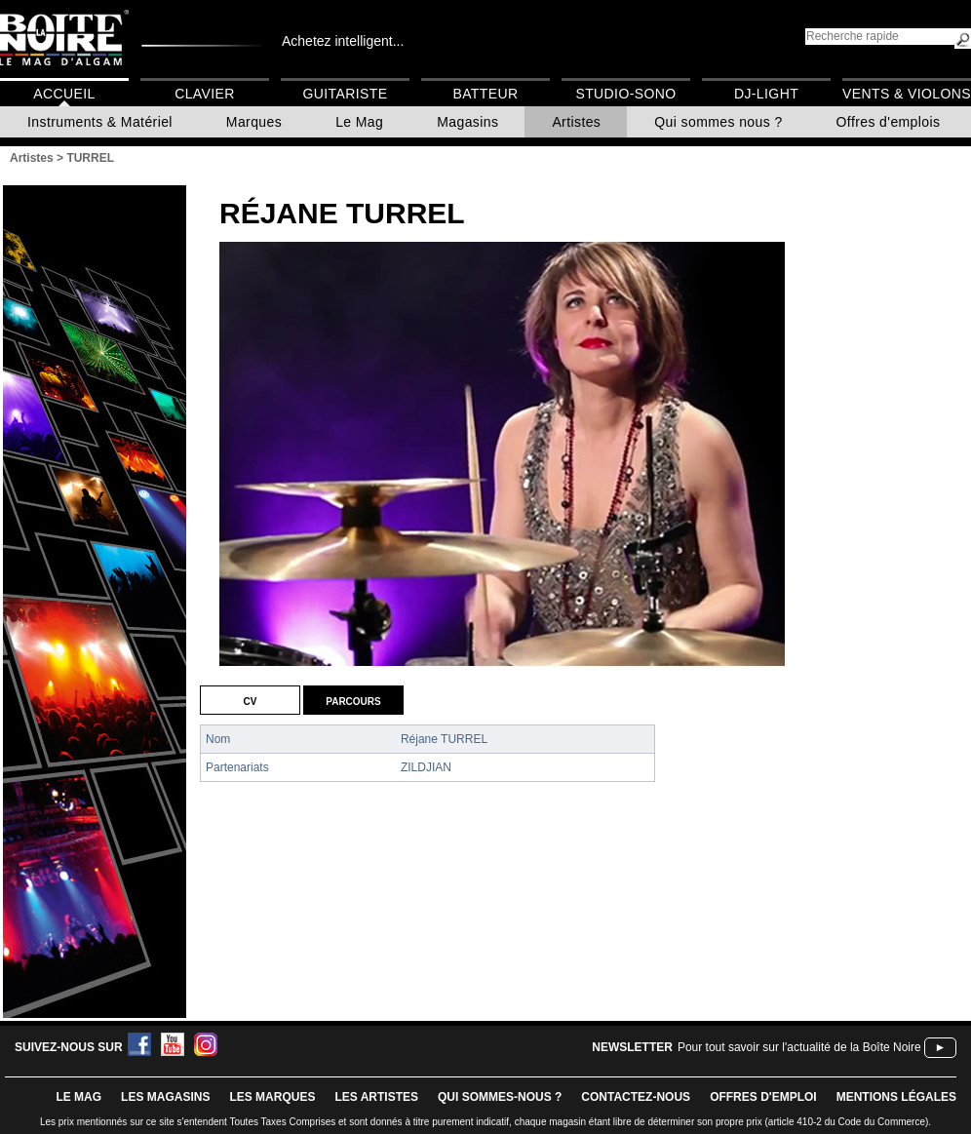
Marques (254, 122)
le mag (78, 1097)
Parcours (353, 700)
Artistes (576, 122)
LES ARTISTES (376, 1097)
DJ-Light (766, 93)
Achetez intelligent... (343, 41)
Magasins (467, 122)
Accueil (64, 93)
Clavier (205, 93)
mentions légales (896, 1097)
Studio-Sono (625, 93)
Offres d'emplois (888, 122)
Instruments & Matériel (100, 122)
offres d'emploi (763, 1097)
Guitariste (345, 93)
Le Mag (359, 122)
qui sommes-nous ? (500, 1097)
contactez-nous (635, 1097)
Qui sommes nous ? (718, 122)
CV (250, 700)
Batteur (485, 93)
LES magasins (165, 1097)
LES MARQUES (272, 1097)
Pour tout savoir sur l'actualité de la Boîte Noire (799, 1047)
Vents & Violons (906, 93)
